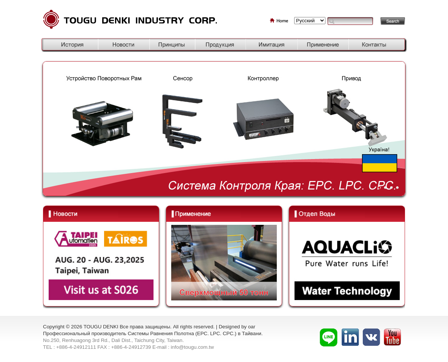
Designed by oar (237, 327)
